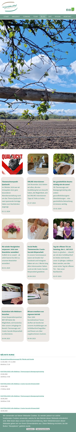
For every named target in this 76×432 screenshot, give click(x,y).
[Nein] (74, 422)
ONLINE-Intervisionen (36, 182)
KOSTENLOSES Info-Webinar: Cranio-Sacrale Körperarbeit (21, 384)
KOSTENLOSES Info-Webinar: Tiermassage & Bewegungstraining (23, 371)
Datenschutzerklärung (42, 429)
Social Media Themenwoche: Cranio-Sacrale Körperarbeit (36, 249)
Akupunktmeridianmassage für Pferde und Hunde (18, 359)
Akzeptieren (30, 429)
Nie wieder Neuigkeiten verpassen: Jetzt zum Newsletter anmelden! (11, 249)
